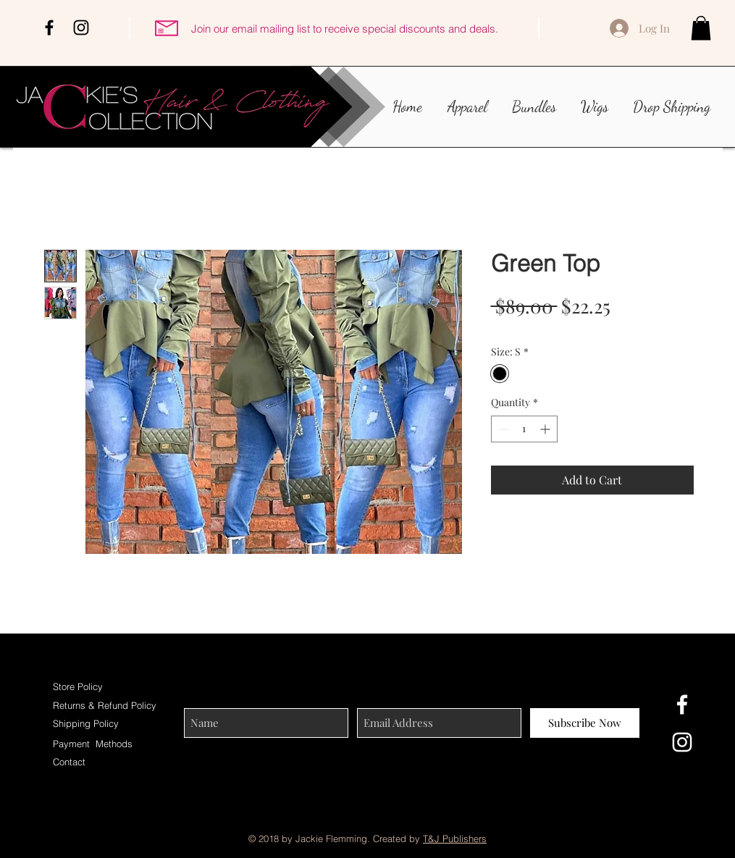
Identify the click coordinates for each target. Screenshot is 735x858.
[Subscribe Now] (584, 723)
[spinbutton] (524, 429)
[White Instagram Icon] (682, 742)
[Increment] (546, 429)
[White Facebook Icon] (682, 704)
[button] (701, 28)
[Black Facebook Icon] (49, 27)
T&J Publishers (455, 838)
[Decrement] (502, 429)
